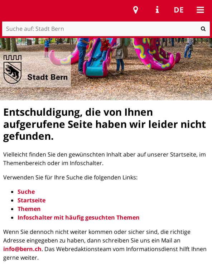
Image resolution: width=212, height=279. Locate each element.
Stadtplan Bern (135, 9)
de (179, 10)
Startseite (31, 200)
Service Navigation (157, 9)
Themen (29, 209)
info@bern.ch (22, 249)
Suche (26, 192)
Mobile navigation (200, 9)
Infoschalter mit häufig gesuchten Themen (79, 217)
